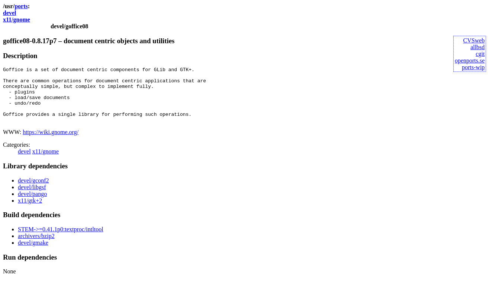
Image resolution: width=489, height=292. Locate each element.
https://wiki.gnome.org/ (50, 143)
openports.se (470, 60)
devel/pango (32, 205)
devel (9, 13)
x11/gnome (16, 19)
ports (21, 6)
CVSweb (474, 40)
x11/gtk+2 (30, 212)
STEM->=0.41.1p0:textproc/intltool (60, 240)
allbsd (477, 47)
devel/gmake (33, 254)
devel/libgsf (32, 198)
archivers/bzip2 (36, 247)
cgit (480, 54)
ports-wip (473, 67)
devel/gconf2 (33, 191)
